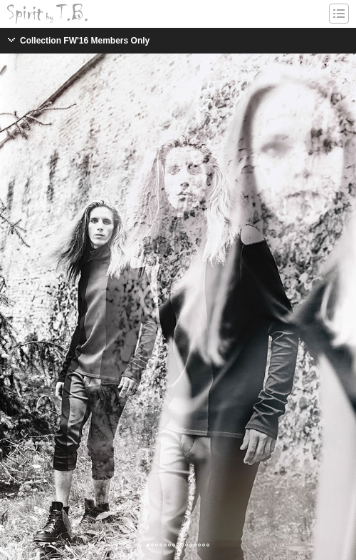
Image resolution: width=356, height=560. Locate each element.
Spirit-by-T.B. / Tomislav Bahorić (47, 14)
